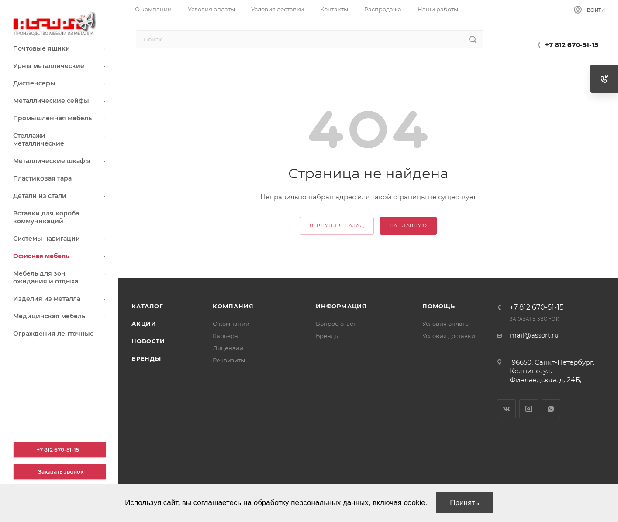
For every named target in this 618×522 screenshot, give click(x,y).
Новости (148, 341)
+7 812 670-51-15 (571, 45)
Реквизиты (229, 360)
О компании (231, 323)
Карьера (225, 335)
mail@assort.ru (534, 335)
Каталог (147, 306)
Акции (143, 323)
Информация (341, 306)
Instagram (528, 408)
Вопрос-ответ (336, 323)
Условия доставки (448, 335)
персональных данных (330, 502)
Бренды (146, 358)
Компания (233, 306)
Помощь (438, 306)
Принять (464, 502)
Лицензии (228, 348)
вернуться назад (337, 225)
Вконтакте (506, 408)
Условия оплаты (446, 323)
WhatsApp (551, 408)
